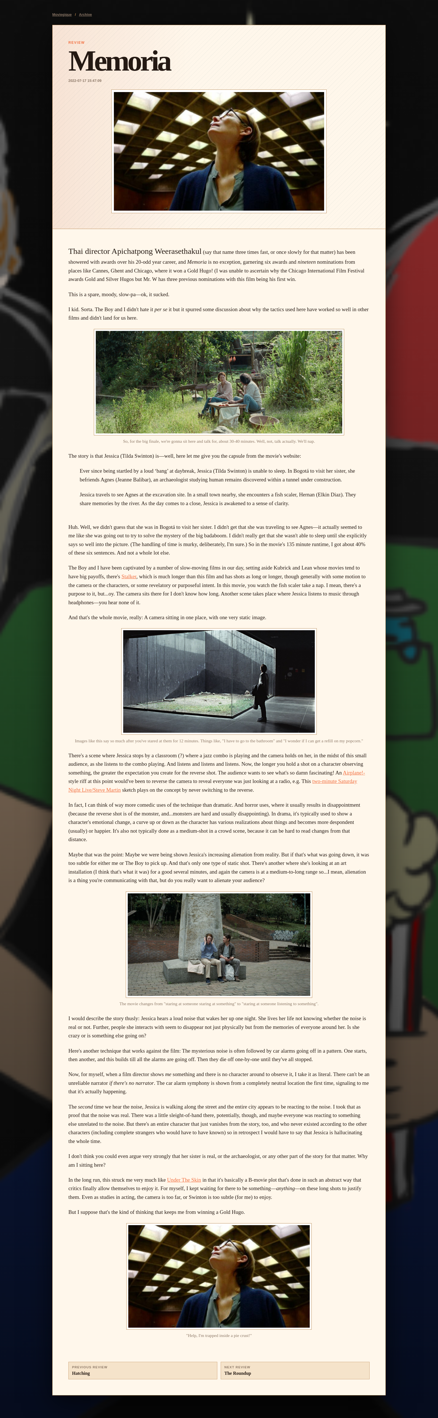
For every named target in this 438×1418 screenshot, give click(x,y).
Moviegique (62, 15)
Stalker (129, 576)
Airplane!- (354, 773)
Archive (85, 15)
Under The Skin (184, 1180)
